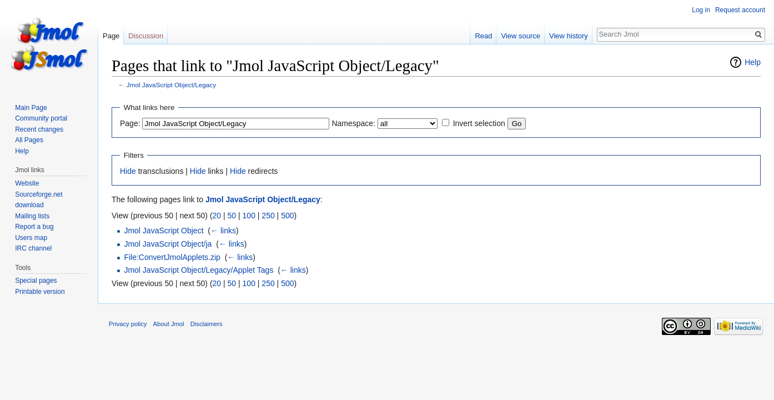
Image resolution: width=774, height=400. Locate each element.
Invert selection (479, 123)
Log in (701, 10)
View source (520, 36)
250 (268, 215)
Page (111, 36)
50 (232, 215)
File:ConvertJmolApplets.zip (172, 257)
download (29, 205)
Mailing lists (32, 216)
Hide (128, 171)
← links (223, 230)
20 (217, 215)
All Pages (29, 140)
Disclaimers (206, 324)
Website (27, 183)
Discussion (145, 36)
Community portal (41, 118)
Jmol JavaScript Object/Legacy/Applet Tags (198, 270)
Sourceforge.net (38, 194)
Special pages (36, 280)
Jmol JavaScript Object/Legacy (171, 84)
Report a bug (34, 227)
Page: (130, 123)
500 (287, 215)
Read (483, 36)
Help (753, 62)
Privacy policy (128, 324)
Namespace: (353, 123)
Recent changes (39, 129)
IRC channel (33, 248)
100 (249, 215)
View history (568, 36)
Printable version (39, 292)
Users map (31, 238)
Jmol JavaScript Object (163, 230)
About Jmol (168, 324)
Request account (740, 10)
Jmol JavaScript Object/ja (168, 243)
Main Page (31, 108)
